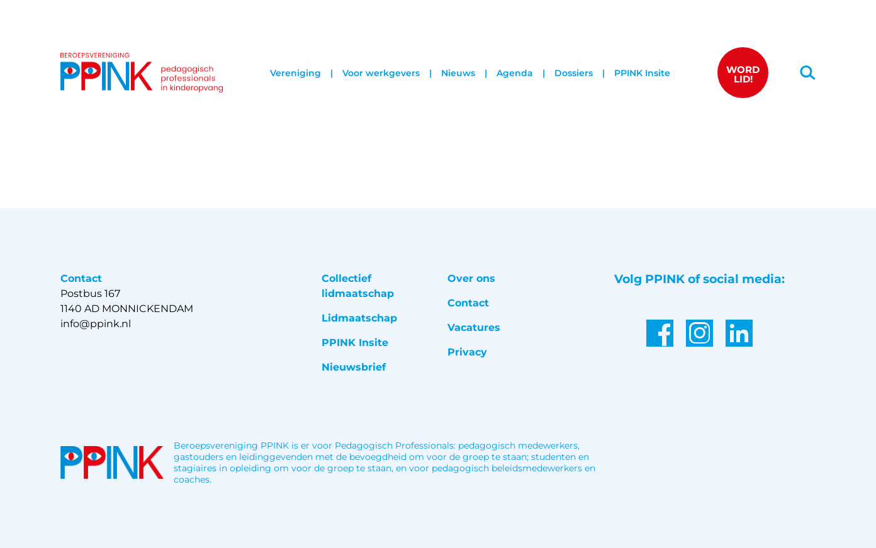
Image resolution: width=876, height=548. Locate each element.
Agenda (515, 73)
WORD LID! (743, 74)
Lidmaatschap (359, 318)
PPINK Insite (642, 73)
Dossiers (573, 73)
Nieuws (458, 73)
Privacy (467, 352)
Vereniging (295, 73)
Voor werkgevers (381, 73)
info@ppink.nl (95, 324)
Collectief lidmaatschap (358, 285)
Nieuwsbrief (354, 367)
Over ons (471, 278)
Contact (468, 303)
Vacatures (473, 327)
